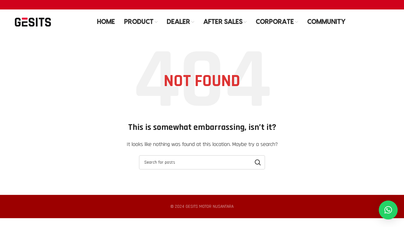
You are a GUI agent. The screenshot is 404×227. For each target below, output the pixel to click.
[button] (388, 210)
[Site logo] (33, 22)
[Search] (202, 162)
